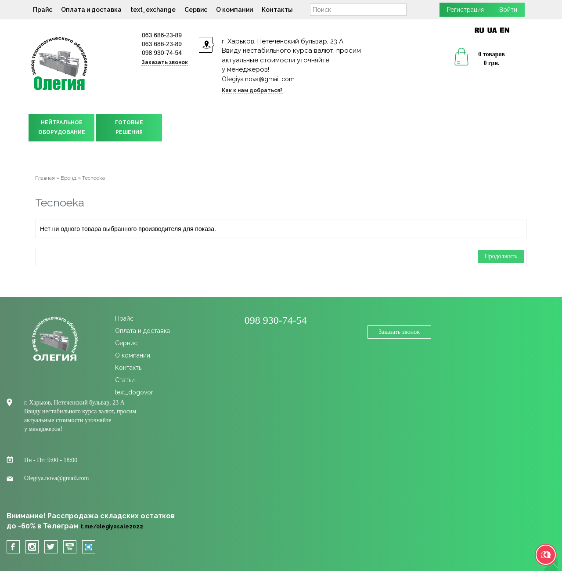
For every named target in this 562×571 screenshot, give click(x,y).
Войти (508, 9)
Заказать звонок (164, 62)
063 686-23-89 (162, 35)
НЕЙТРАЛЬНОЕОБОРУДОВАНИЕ (61, 127)
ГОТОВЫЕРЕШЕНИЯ (129, 127)
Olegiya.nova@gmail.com (258, 79)
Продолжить (501, 256)
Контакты (277, 9)
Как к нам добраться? (252, 90)
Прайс (42, 9)
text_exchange (153, 9)
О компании (234, 9)
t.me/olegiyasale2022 (111, 527)
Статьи (125, 379)
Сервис (195, 9)
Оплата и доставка (91, 9)
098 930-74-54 (162, 52)
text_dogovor (134, 392)
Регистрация (465, 9)
